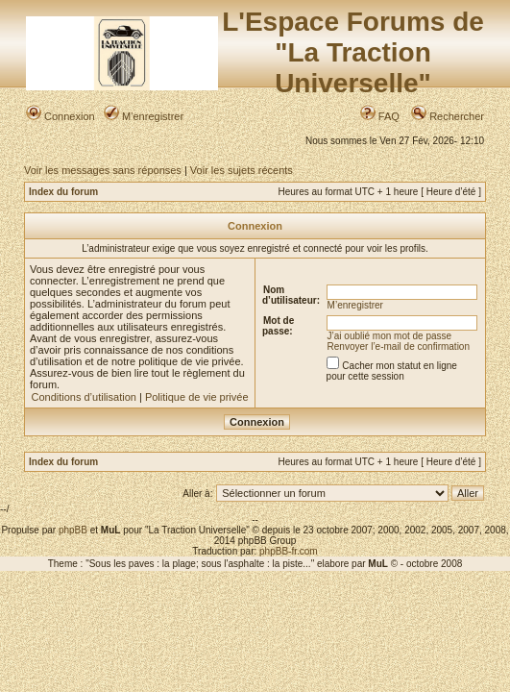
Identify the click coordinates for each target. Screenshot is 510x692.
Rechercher (447, 116)
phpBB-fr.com (288, 551)
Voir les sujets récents (241, 170)
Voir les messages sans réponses (103, 170)
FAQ (380, 116)
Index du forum (63, 191)
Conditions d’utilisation (83, 397)
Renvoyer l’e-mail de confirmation (399, 346)
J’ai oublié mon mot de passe (390, 336)
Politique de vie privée (197, 397)
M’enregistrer (143, 116)
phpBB (73, 530)
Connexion (60, 116)
